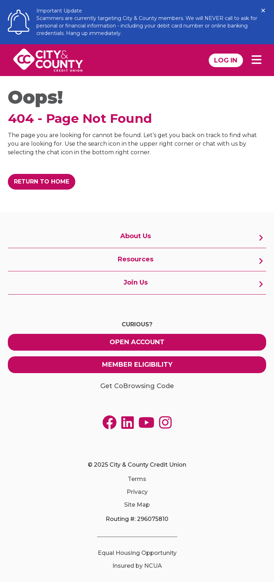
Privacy (137, 492)
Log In (225, 60)
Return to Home (41, 181)
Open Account (137, 342)
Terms (137, 479)
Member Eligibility (137, 364)
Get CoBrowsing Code (137, 386)
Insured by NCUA (137, 566)
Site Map (137, 505)
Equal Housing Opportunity (137, 553)
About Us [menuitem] (135, 236)
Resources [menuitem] (135, 259)
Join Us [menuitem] (135, 282)
